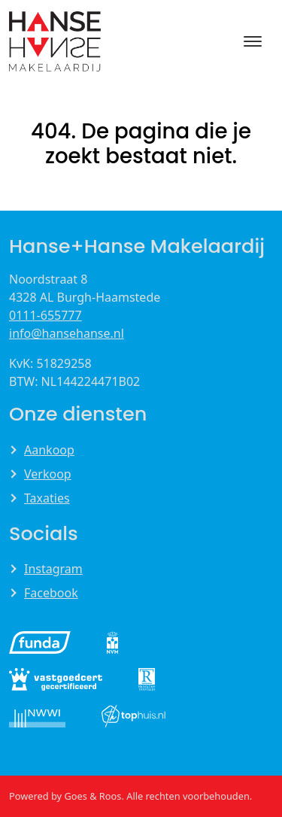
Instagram (53, 568)
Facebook (51, 593)
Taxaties (47, 498)
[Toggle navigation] (252, 41)
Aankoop (49, 450)
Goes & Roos (92, 796)
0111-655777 (45, 315)
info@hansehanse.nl (66, 333)
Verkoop (47, 474)
